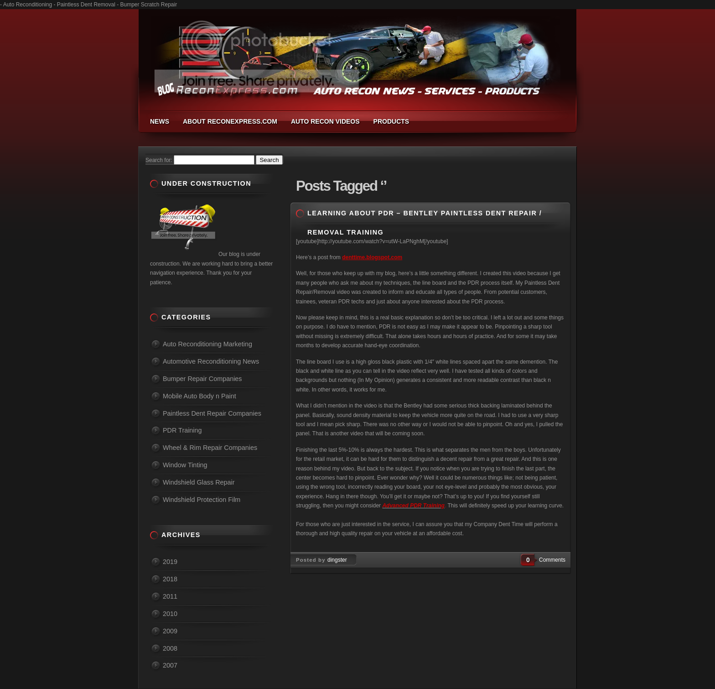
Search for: (158, 160)
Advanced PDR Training (413, 505)
